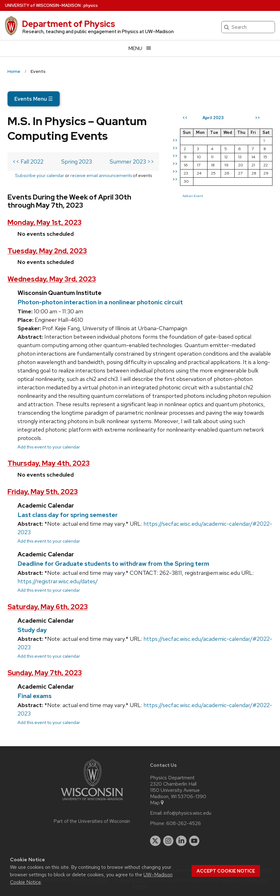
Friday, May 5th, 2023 (43, 491)
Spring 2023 (76, 161)
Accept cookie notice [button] (226, 871)
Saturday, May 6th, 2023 (48, 606)
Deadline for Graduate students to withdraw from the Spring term (113, 563)
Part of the (92, 821)
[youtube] (194, 841)
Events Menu (33, 98)
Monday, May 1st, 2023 (45, 222)
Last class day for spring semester (68, 515)
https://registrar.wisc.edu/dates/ (58, 581)
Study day (32, 630)
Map (157, 803)
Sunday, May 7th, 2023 (45, 672)
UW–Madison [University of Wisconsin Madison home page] (43, 5)
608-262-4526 (183, 823)
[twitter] (155, 841)
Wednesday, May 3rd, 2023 (52, 279)
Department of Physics (68, 23)
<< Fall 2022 (27, 161)
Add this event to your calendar (49, 447)
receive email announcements (101, 175)
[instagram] (168, 841)
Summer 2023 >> (132, 161)
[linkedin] (181, 841)
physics (90, 5)
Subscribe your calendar (39, 175)
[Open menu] (140, 48)
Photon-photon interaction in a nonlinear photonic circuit (100, 302)
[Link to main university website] (92, 801)
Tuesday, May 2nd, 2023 (47, 251)
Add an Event (192, 196)
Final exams (35, 696)
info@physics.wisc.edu (187, 813)
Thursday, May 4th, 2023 (49, 463)
